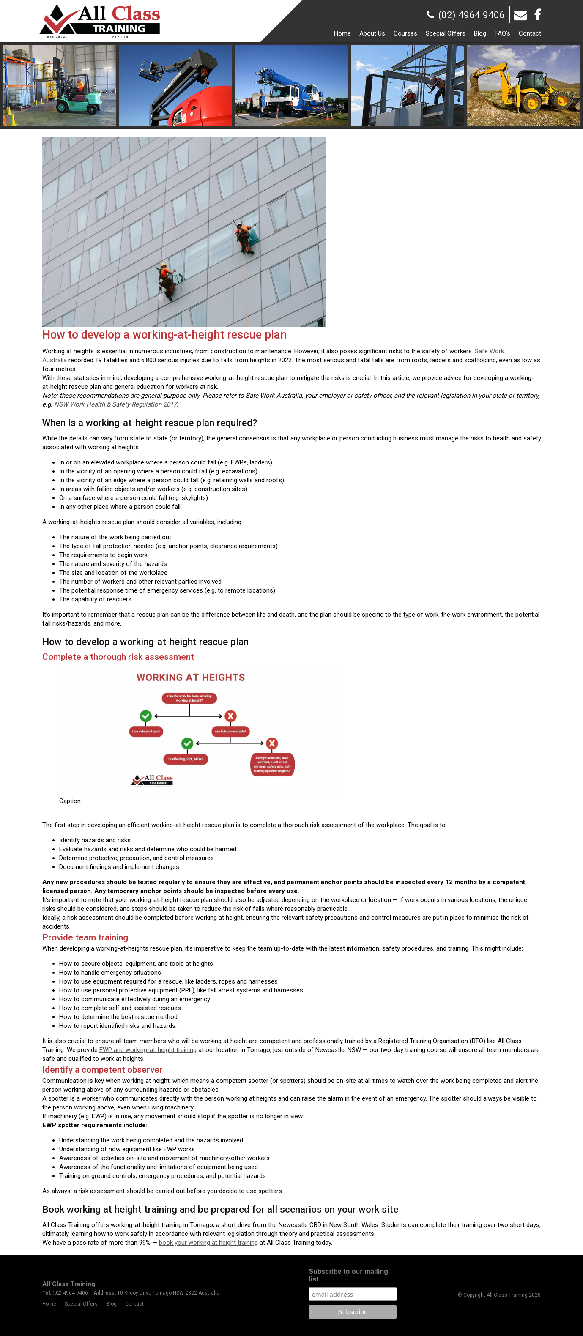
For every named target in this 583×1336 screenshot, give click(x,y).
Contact (134, 1304)
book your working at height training (208, 1242)
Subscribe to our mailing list (348, 1275)
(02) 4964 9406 (471, 15)
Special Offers (81, 1304)
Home (49, 1304)
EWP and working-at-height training (148, 1050)
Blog (111, 1304)
